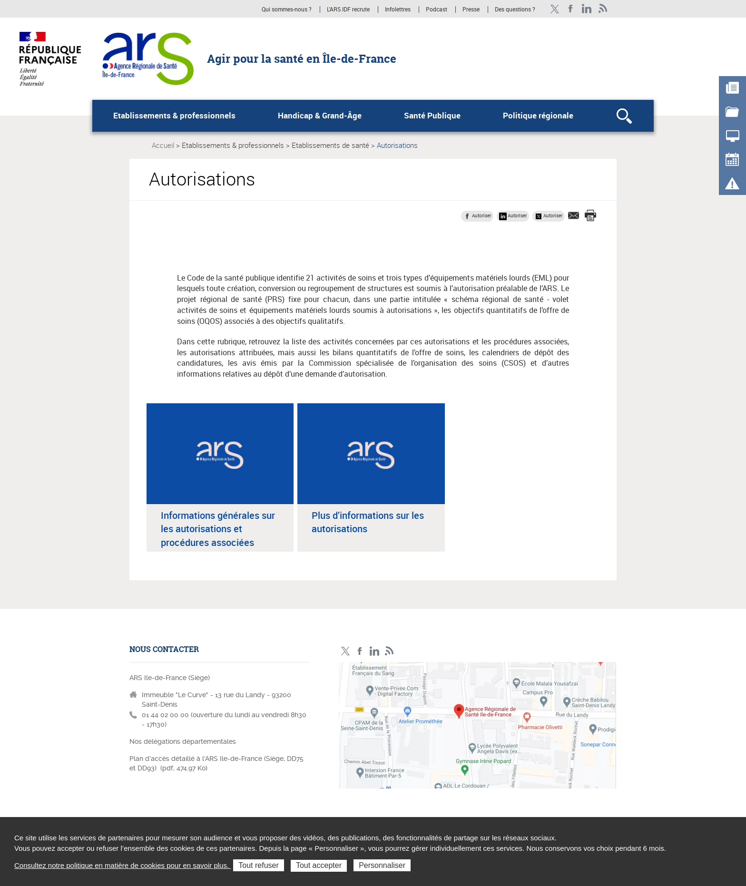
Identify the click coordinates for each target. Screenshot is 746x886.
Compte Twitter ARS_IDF (554, 9)
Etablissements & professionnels (174, 115)
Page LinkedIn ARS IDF (586, 9)
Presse (471, 9)
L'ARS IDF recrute (348, 9)
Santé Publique (432, 115)
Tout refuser (258, 865)
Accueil (163, 145)
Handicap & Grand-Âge (320, 115)
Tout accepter (319, 865)
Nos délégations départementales (182, 741)
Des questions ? (515, 9)
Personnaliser (382, 865)
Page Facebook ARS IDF (570, 9)
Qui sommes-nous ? (287, 9)
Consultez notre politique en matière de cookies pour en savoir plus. (122, 865)
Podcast (436, 9)
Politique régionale (538, 115)
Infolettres (398, 9)
